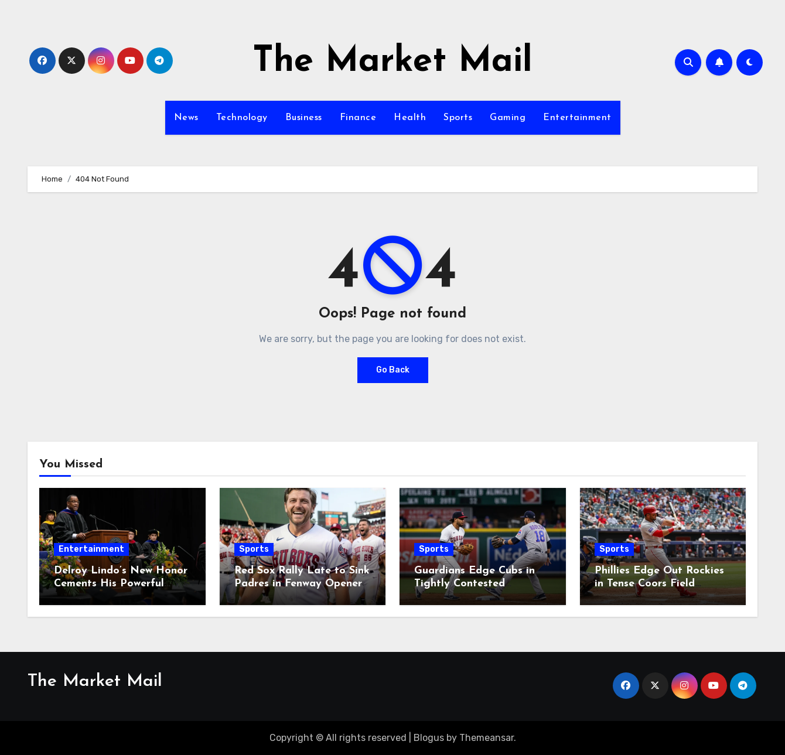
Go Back (392, 370)
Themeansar (486, 737)
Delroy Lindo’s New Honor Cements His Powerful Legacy (120, 583)
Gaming (507, 117)
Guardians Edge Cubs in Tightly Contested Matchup (474, 583)
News (186, 117)
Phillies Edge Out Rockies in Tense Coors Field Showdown (659, 583)
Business (303, 117)
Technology (242, 117)
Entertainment (577, 117)
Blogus (429, 737)
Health (410, 117)
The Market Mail (392, 62)
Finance (358, 117)
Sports (457, 117)
